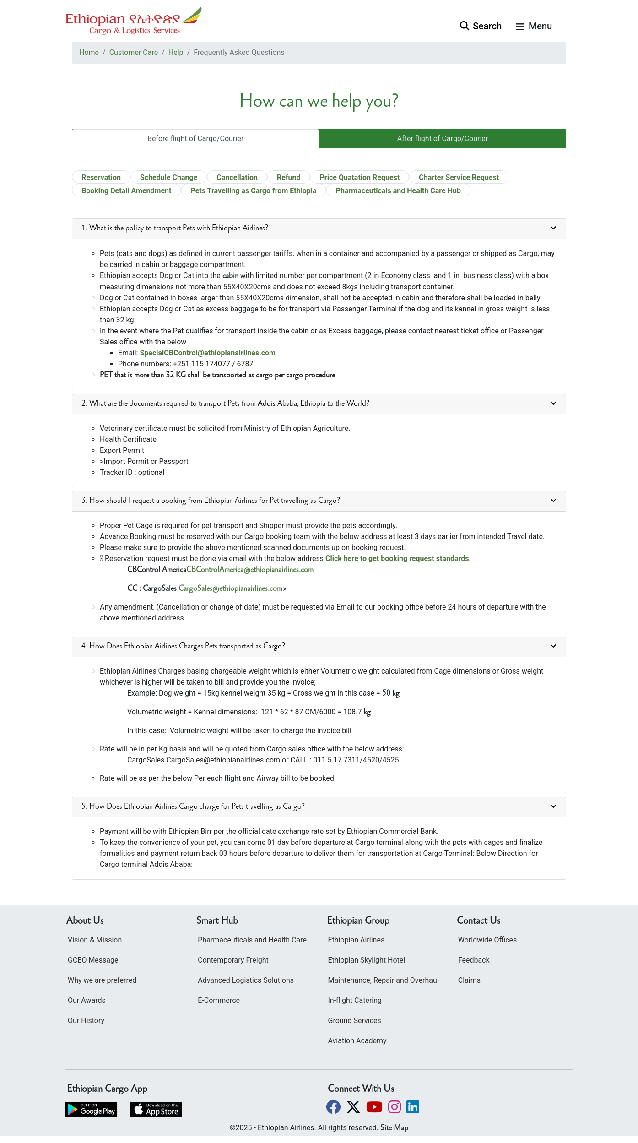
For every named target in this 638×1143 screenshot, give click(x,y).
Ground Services (354, 1020)
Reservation (101, 177)
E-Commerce (219, 1000)
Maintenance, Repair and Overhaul (383, 980)
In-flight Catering (355, 1000)
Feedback (474, 960)
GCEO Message (93, 960)
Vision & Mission (95, 940)
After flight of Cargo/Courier (442, 138)
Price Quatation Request (360, 177)
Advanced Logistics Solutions (246, 980)
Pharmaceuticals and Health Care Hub (398, 190)
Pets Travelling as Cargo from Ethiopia (253, 190)
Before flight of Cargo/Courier (195, 138)
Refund (289, 177)
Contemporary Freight (233, 960)
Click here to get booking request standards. (398, 558)
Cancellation (237, 177)
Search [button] (481, 26)
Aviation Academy (357, 1040)
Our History (86, 1020)
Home (89, 52)
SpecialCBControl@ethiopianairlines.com (208, 352)
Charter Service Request (459, 177)
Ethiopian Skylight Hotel (367, 960)
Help (176, 52)
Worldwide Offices (487, 940)
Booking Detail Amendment (126, 190)
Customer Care (133, 52)
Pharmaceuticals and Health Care (252, 940)
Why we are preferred (102, 980)
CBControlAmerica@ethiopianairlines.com (250, 570)
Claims (469, 980)
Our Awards (87, 1000)
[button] (334, 1107)
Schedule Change (168, 177)
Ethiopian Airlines (356, 940)
